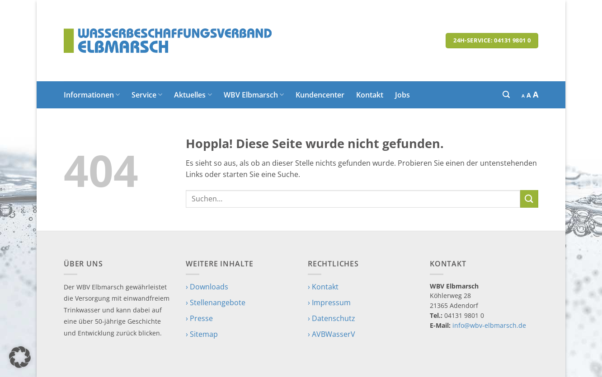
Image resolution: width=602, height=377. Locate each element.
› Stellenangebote (215, 302)
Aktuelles (193, 95)
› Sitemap (202, 334)
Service (147, 95)
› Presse (199, 318)
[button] (506, 94)
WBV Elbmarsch (254, 95)
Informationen (92, 95)
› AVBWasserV (331, 334)
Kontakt (369, 95)
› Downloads (207, 287)
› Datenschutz (331, 318)
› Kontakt (323, 287)
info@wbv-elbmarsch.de (489, 325)
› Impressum (329, 302)
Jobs (402, 95)
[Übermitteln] (529, 199)
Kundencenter (320, 95)
